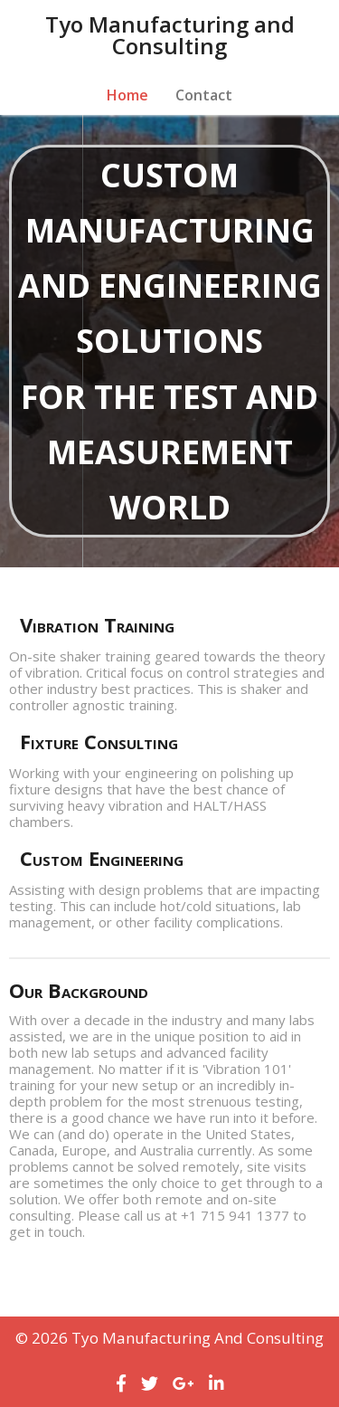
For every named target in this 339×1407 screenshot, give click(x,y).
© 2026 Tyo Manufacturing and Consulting (169, 1337)
